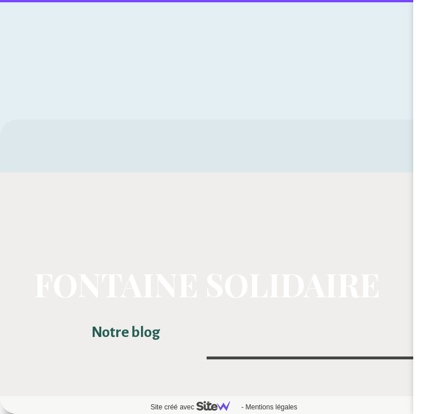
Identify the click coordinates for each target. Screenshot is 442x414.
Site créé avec (194, 407)
